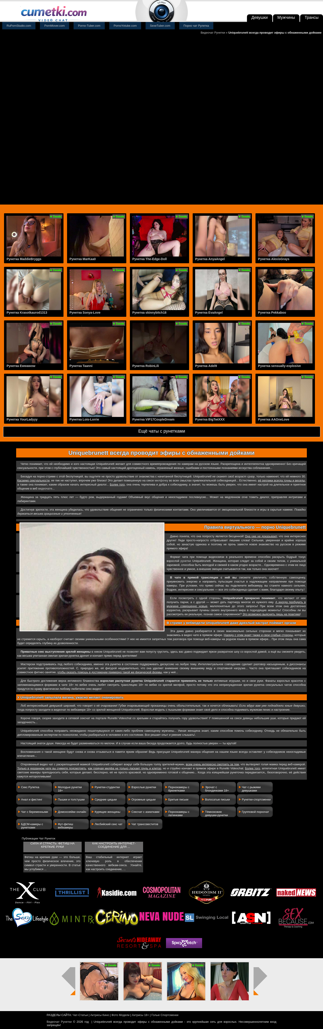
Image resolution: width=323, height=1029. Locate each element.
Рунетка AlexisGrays (273, 259)
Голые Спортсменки (164, 1015)
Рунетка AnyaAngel (210, 259)
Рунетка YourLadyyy (22, 419)
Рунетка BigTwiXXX (210, 419)
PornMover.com (54, 25)
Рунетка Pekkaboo (272, 312)
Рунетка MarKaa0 (83, 259)
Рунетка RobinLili (145, 366)
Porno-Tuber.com (89, 25)
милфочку (161, 480)
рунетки (186, 561)
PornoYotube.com (125, 25)
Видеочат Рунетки (213, 32)
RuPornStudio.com (19, 25)
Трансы (312, 17)
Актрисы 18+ (140, 1015)
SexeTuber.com (160, 25)
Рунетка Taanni (81, 366)
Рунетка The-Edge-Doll (149, 259)
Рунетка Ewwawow (21, 366)
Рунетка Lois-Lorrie (84, 419)
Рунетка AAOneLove (273, 419)
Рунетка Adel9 (206, 366)
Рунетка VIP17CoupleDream (153, 419)
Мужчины (286, 17)
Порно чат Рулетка (196, 25)
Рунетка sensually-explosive (279, 366)
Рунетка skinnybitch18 (149, 312)
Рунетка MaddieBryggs (24, 259)
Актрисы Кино (99, 1015)
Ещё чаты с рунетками (161, 431)
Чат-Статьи (80, 1015)
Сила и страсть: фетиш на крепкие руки (53, 845)
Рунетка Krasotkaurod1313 (27, 312)
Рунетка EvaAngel (209, 312)
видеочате (45, 488)
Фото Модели (120, 1015)
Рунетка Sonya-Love (85, 312)
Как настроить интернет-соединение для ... (113, 845)
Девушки (259, 17)
